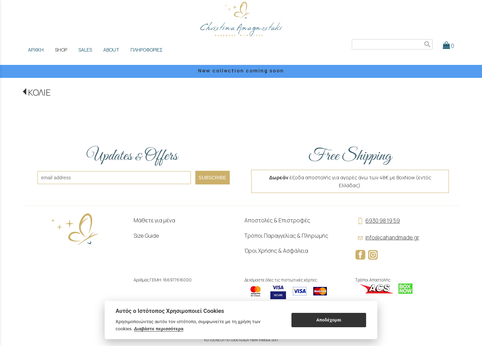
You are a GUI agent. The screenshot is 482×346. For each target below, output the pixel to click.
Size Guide (146, 235)
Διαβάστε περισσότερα (158, 328)
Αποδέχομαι (328, 319)
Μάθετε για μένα (154, 220)
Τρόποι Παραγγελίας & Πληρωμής (286, 235)
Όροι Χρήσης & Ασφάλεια (276, 250)
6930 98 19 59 (377, 220)
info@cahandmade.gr (387, 237)
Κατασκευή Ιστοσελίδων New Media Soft (241, 340)
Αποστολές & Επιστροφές (277, 220)
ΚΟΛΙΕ (39, 92)
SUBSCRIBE (212, 177)
